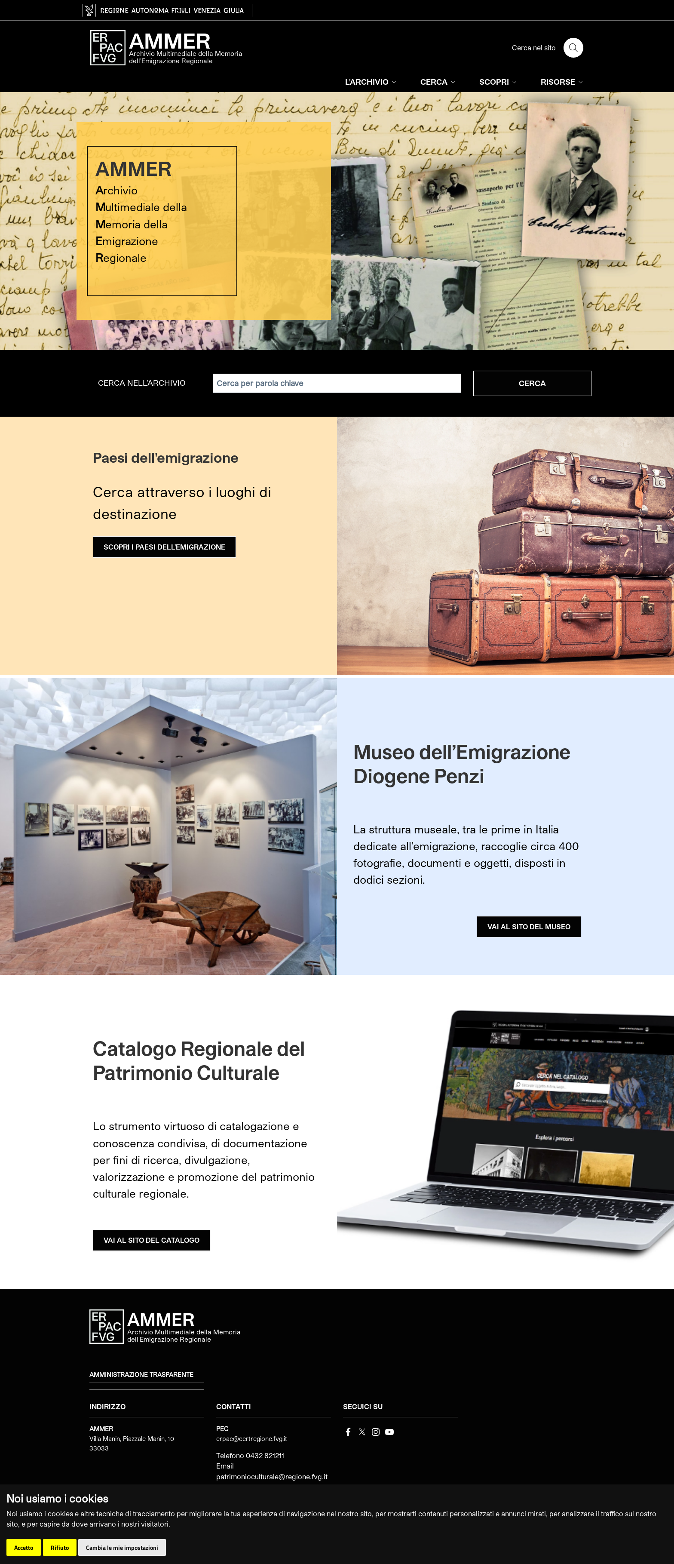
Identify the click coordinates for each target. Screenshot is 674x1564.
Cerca (532, 383)
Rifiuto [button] (60, 1547)
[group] (337, 221)
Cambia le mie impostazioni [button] (122, 1547)
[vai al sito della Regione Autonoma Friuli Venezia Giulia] (167, 10)
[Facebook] (348, 1431)
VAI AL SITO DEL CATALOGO (151, 1240)
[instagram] (376, 1431)
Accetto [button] (23, 1547)
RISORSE (563, 81)
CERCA (438, 81)
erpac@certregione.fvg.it (251, 1438)
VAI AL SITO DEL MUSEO (528, 926)
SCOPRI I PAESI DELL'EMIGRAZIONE (164, 547)
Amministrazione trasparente (141, 1374)
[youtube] (389, 1431)
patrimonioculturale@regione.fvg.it (272, 1476)
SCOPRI (498, 81)
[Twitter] (362, 1431)
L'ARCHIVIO (371, 81)
